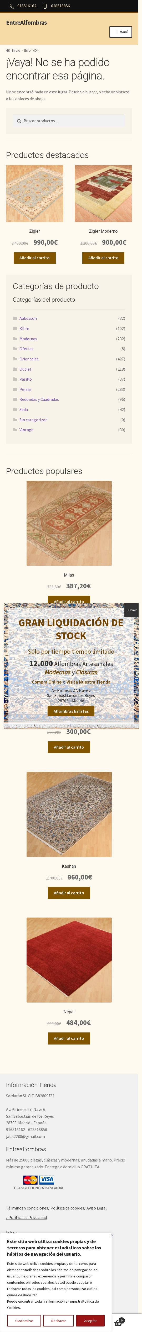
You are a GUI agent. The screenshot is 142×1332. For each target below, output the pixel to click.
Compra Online (47, 682)
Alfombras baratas (71, 711)
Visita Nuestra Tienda (88, 682)
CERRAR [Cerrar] (131, 610)
